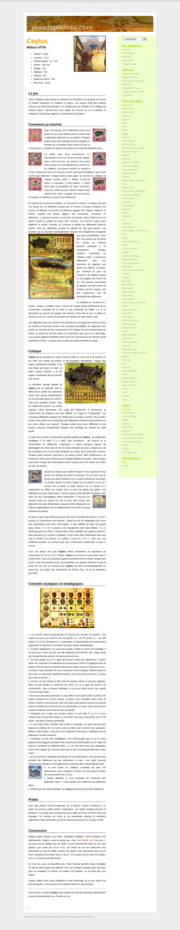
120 (44, 64)
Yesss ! (125, 389)
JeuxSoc (126, 449)
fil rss (124, 462)
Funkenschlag (128, 198)
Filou (124, 184)
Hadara (125, 238)
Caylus (125, 134)
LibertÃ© (126, 274)
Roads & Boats (128, 328)
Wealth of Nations (129, 378)
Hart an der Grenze (130, 241)
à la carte (126, 409)
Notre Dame (127, 295)
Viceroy (125, 374)
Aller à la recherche (108, 3)
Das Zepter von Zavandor (90, 840)
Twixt (124, 364)
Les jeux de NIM (129, 416)
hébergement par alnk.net (80, 916)
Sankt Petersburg (129, 335)
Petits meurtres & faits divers (134, 303)
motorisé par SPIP (33, 916)
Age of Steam (128, 112)
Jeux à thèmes (128, 413)
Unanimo (126, 367)
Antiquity (126, 119)
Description (127, 95)
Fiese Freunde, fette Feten (133, 180)
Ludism (125, 420)
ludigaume (126, 431)
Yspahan (126, 396)
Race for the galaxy (130, 320)
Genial (125, 213)
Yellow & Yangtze (129, 385)
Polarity (125, 306)
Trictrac (125, 445)
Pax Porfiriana (128, 299)
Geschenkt (126, 216)
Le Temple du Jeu (129, 452)
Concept (125, 137)
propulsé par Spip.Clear (54, 916)
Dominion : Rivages (130, 166)
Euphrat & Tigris (129, 173)
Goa (124, 220)
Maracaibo (126, 57)
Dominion (126, 49)
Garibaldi (126, 209)
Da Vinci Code (128, 144)
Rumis (125, 331)
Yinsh (124, 392)
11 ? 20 (53, 61)
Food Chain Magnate (131, 195)
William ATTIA (36, 47)
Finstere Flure (128, 188)
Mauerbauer (127, 288)
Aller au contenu (73, 3)
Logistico (126, 277)
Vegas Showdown (129, 371)
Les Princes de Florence (132, 270)
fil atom (125, 466)
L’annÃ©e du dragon (131, 256)
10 (46, 82)
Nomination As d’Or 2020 (133, 81)
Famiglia (126, 177)
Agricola (125, 116)
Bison (124, 126)
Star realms (127, 338)
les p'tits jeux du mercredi (133, 434)
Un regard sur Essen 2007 (133, 92)
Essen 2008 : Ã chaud (131, 88)
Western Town (128, 381)
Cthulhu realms (128, 141)
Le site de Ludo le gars (132, 442)
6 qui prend (127, 105)
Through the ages (129, 64)
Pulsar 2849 (127, 60)
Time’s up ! (126, 360)
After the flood (128, 108)
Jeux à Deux (127, 427)
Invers (124, 245)
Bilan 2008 (126, 84)
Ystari (46, 54)
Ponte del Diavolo (129, 310)
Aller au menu (90, 3)
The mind (126, 346)
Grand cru (126, 223)
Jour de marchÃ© (129, 249)
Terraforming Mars (130, 342)
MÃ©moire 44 (128, 292)
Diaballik (126, 155)
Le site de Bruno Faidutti (132, 438)
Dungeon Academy (130, 169)
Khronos (125, 252)
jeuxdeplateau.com (62, 27)
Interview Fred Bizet (130, 74)
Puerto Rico (50, 555)
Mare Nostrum (128, 284)
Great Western (128, 53)
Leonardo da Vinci (130, 259)
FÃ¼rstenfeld (128, 205)
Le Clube (126, 424)
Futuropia (126, 202)
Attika (124, 123)
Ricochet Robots (129, 324)
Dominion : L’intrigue (131, 162)
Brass (124, 130)
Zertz (124, 399)
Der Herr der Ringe (130, 152)
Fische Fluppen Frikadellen (133, 191)
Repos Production (129, 77)
